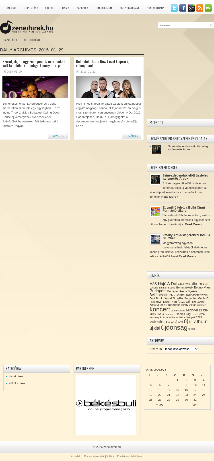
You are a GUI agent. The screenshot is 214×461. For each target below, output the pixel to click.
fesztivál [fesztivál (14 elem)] (184, 301)
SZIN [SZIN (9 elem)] (198, 317)
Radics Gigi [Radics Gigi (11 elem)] (183, 314)
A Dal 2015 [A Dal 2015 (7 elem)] (184, 284)
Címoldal (11, 8)
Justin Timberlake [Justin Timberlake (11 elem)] (169, 305)
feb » (195, 404)
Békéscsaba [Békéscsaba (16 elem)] (159, 295)
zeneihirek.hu (112, 447)
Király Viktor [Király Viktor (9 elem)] (188, 305)
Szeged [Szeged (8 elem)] (190, 317)
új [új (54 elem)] (186, 321)
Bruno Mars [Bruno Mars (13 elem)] (202, 287)
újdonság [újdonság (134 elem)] (174, 327)
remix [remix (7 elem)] (195, 314)
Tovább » (57, 136)
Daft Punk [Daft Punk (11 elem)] (156, 298)
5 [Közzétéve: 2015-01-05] (151, 385)
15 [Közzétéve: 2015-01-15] (177, 390)
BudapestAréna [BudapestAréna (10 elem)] (177, 291)
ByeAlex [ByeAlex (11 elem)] (193, 291)
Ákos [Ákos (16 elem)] (179, 322)
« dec (159, 404)
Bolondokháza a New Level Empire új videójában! (103, 63)
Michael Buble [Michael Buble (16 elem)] (197, 310)
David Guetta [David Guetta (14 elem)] (173, 298)
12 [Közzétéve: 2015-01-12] (150, 390)
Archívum (156, 349)
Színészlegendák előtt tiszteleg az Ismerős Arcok (188, 148)
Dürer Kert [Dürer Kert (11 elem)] (170, 301)
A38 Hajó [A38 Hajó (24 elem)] (158, 283)
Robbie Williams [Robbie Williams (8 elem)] (169, 317)
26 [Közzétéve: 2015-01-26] (150, 399)
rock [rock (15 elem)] (182, 317)
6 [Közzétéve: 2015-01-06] (159, 385)
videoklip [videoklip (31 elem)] (158, 321)
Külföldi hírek (32, 40)
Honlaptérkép (155, 8)
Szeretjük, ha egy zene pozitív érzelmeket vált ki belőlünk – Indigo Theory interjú (33, 63)
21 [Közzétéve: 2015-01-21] (168, 394)
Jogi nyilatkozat (129, 8)
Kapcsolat (83, 8)
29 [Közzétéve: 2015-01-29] (177, 399)
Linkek (65, 8)
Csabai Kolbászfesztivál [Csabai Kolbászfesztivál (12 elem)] (192, 295)
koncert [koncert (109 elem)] (160, 309)
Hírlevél (50, 8)
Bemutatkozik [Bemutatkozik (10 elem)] (184, 287)
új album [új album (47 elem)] (198, 321)
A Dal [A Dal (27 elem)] (172, 283)
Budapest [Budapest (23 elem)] (158, 291)
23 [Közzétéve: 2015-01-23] (186, 394)
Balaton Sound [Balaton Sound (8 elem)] (167, 287)
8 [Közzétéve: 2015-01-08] (177, 385)
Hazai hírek (10, 40)
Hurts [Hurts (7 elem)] (193, 302)
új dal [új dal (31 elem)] (155, 328)
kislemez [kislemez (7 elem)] (201, 305)
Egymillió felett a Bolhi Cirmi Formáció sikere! (184, 209)
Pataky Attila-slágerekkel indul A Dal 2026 (186, 236)
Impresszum (104, 8)
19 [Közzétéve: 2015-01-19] (150, 394)
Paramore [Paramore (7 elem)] (170, 314)
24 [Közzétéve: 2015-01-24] (195, 394)
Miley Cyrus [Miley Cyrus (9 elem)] (157, 314)
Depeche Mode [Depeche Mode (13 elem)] (195, 298)
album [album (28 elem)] (196, 283)
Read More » (170, 196)
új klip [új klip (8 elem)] (191, 328)
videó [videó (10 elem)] (171, 322)
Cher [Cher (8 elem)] (172, 295)
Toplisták (32, 7)
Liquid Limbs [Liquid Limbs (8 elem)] (178, 310)
